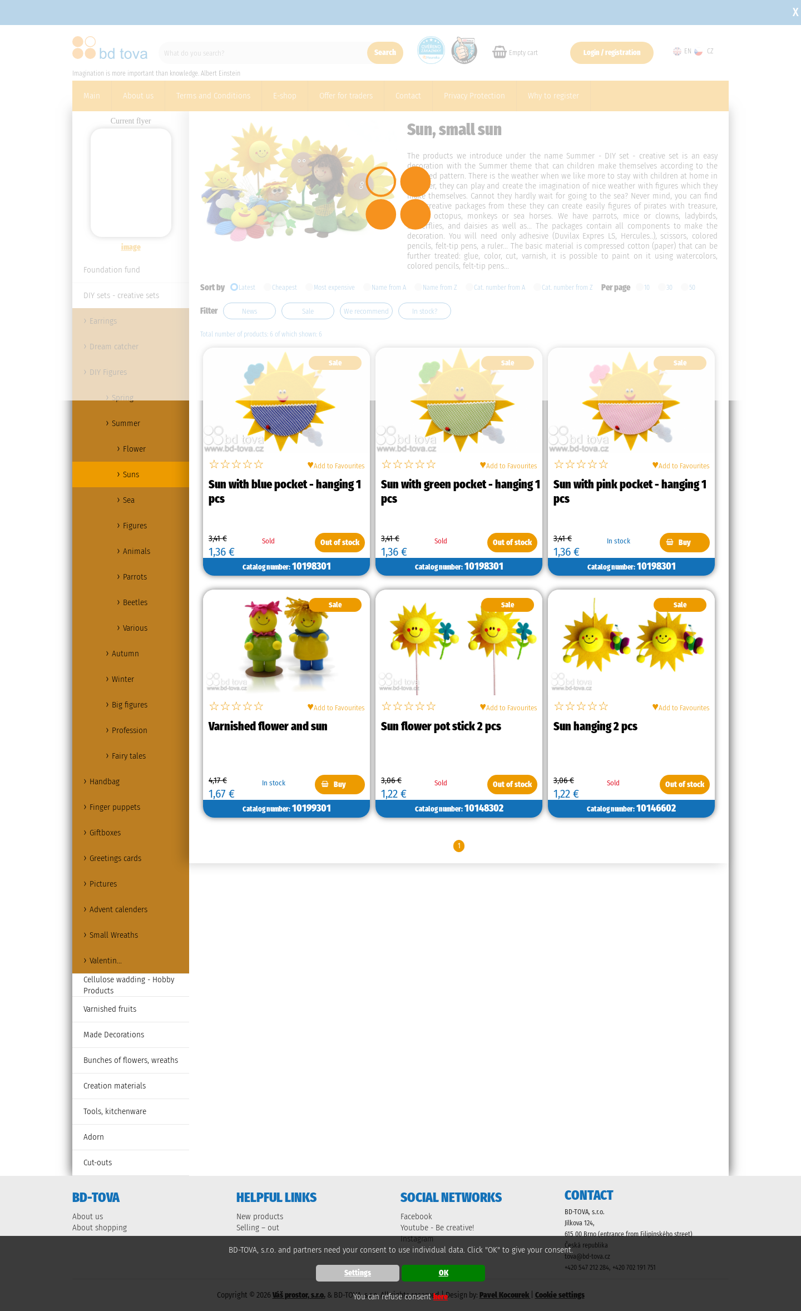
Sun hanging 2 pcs (595, 726)
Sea (129, 500)
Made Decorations (113, 1035)
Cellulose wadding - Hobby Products (128, 985)
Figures (135, 526)
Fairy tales (129, 756)
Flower (134, 449)
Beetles (135, 602)
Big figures (129, 705)
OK (443, 1273)
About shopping (99, 1228)
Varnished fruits (109, 1009)
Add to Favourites (335, 464)
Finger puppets (115, 807)
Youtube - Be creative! (437, 1228)
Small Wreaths (114, 935)
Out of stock (339, 542)
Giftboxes (105, 833)
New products (259, 1216)
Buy (685, 542)
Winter (123, 679)
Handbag (105, 781)
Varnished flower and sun (268, 726)
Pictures (103, 884)
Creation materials (114, 1086)
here (440, 1297)
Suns (131, 474)
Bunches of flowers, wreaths (130, 1060)
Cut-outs (97, 1162)
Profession (129, 730)
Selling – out (257, 1228)
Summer (126, 423)
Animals (136, 551)
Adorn (93, 1137)
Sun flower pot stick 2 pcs (441, 726)
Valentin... (106, 961)
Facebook (416, 1216)
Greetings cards (115, 858)
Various (135, 628)
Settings (357, 1273)
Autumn (125, 654)
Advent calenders (118, 909)
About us (87, 1216)
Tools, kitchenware (114, 1111)
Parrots (135, 577)
